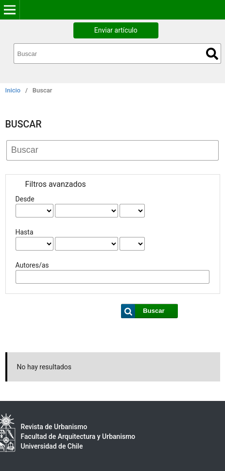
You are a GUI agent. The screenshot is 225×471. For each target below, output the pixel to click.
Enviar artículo (116, 30)
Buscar (212, 54)
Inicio (13, 90)
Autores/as (32, 265)
